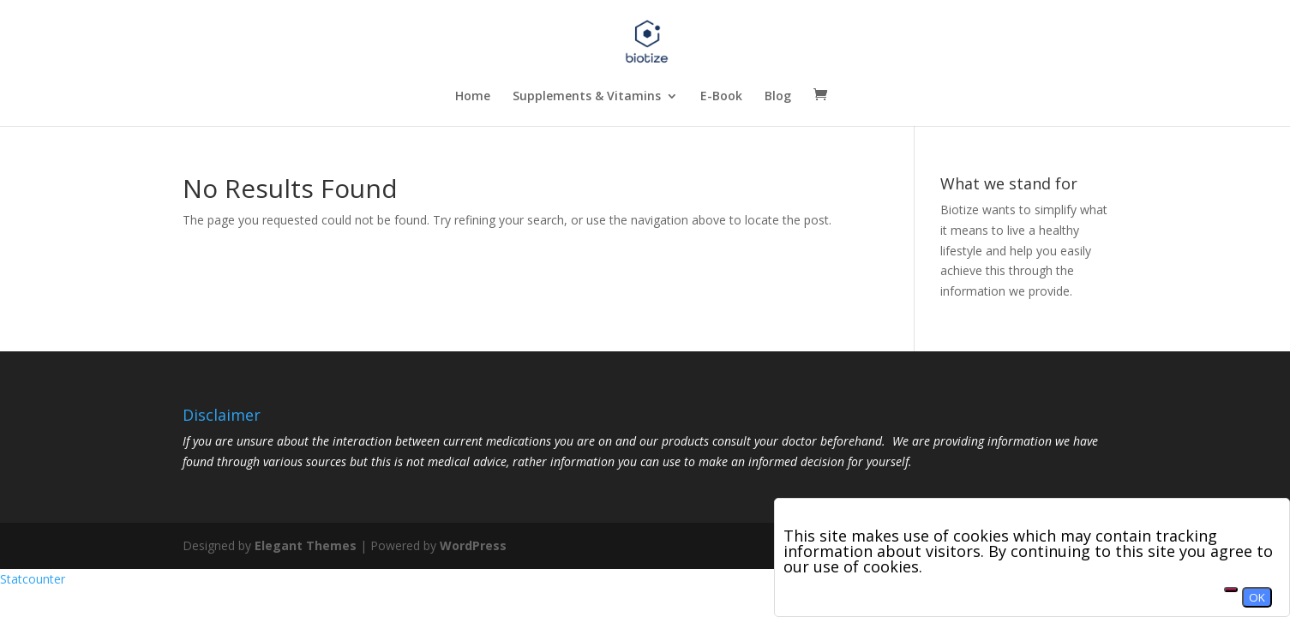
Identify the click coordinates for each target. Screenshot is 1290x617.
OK (1257, 597)
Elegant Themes (306, 545)
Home (472, 97)
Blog (778, 97)
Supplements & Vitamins (587, 97)
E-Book (721, 97)
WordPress (473, 545)
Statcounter (32, 579)
